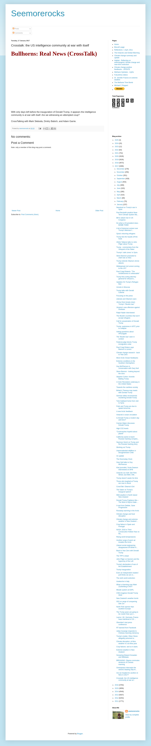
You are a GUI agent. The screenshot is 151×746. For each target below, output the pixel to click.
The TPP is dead (122, 556)
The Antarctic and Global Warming (127, 53)
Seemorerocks (38, 13)
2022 (117, 150)
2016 (117, 685)
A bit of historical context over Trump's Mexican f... (127, 229)
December (121, 169)
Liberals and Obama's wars (126, 299)
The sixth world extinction (125, 578)
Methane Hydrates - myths (124, 72)
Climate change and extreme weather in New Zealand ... (127, 520)
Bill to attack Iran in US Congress (124, 219)
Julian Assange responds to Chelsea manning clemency (127, 632)
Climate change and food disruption (125, 515)
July (118, 185)
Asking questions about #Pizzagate (125, 333)
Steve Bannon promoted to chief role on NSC (126, 257)
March (119, 198)
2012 (117, 698)
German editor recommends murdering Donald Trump (126, 397)
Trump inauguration (123, 570)
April (119, 195)
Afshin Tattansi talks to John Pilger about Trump (126, 243)
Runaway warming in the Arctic (127, 511)
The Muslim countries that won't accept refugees (128, 317)
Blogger (80, 734)
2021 (117, 153)
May (118, 192)
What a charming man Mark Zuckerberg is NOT (126, 586)
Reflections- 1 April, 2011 (123, 50)
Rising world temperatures (126, 537)
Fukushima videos (121, 75)
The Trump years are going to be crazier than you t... (127, 613)
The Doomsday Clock (124, 459)
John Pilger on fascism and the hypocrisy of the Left (127, 560)
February (120, 201)
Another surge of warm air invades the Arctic (125, 541)
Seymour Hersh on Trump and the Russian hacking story (127, 443)
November (121, 172)
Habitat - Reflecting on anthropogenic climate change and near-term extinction (127, 62)
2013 (117, 695)
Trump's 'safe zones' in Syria (126, 252)
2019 (117, 160)
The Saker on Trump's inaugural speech (124, 491)
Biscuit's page (119, 47)
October (120, 175)
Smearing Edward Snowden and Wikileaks (126, 656)
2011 (117, 701)
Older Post (99, 211)
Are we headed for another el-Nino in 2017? (127, 674)
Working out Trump (123, 447)
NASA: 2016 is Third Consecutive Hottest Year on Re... (127, 532)
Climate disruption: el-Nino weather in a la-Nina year (126, 642)
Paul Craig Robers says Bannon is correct (125, 348)
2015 (117, 688)
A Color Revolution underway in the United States (128, 383)
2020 (117, 156)
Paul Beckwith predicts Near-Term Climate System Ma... (127, 213)
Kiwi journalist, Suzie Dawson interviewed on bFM (127, 468)
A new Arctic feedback (124, 411)
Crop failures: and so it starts (127, 647)
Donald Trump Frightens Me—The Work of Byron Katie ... (127, 501)
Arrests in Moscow (123, 287)
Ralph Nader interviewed (125, 313)
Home (58, 211)
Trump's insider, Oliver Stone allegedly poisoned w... (127, 637)
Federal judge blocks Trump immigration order (126, 343)
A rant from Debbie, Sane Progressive (125, 506)
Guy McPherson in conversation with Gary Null (127, 367)
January (120, 204)
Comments (18, 33)
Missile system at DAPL (125, 590)
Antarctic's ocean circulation (126, 415)
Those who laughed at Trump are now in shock (127, 482)
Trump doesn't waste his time (127, 478)
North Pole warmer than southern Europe (125, 608)
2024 (117, 143)
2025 (117, 140)
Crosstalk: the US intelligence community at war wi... (127, 679)
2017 (117, 166)
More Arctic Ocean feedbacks (127, 358)
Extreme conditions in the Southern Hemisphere (125, 362)
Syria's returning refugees (125, 234)
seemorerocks (133, 711)
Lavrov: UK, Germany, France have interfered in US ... (127, 618)
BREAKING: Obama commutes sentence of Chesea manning (128, 662)
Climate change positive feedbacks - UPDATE (123, 68)
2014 (117, 691)
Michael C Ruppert (121, 85)
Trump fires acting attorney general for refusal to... (126, 278)
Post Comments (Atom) (30, 214)
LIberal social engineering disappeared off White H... (127, 546)
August (119, 182)
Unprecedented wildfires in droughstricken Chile (126, 452)
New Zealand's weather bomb (127, 598)
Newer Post (16, 211)
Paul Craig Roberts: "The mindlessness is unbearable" (128, 272)
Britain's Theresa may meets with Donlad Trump (126, 391)
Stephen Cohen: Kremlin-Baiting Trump (125, 378)
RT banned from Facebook (126, 628)
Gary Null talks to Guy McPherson (124, 463)
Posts (16, 29)
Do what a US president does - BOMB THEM (127, 224)
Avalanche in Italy (122, 581)
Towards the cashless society (127, 387)
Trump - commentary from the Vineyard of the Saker (127, 248)
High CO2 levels (122, 428)
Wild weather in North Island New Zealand (126, 496)
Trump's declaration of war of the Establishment (127, 565)
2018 (117, 163)
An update (120, 456)
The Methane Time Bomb (123, 82)
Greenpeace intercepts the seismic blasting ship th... (126, 669)
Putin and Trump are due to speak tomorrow (126, 407)
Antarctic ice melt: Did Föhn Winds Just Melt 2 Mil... (126, 474)
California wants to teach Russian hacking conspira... (127, 438)
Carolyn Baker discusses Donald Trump (125, 424)
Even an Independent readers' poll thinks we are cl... (127, 574)
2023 (117, 147)
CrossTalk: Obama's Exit (125, 487)
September (121, 179)
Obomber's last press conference (124, 623)
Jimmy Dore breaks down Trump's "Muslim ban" (125, 303)
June (119, 188)
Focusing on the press (124, 296)
